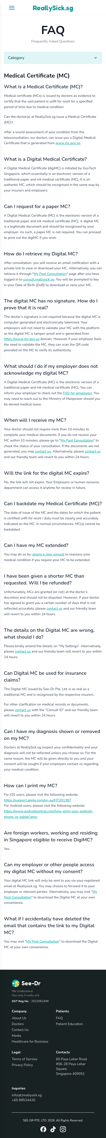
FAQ (59, 1018)
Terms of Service (24, 1059)
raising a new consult (48, 554)
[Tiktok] (53, 1129)
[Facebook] (43, 1129)
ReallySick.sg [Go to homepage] (53, 8)
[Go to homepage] (26, 983)
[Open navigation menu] (12, 8)
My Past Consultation (50, 274)
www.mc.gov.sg (67, 143)
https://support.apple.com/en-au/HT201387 (37, 800)
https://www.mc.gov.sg (21, 339)
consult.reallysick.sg (38, 279)
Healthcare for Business (30, 1041)
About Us (19, 1018)
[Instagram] (63, 1129)
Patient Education (69, 1024)
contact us (43, 451)
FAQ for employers (77, 393)
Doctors (18, 1024)
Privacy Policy (22, 1065)
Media (16, 1035)
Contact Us (20, 1029)
